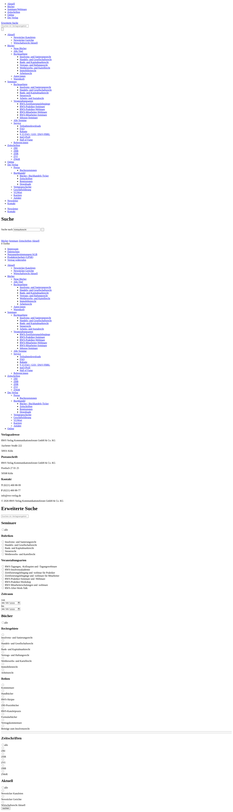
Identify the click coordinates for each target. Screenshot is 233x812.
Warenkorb (19, 79)
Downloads (25, 184)
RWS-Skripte (7, 700)
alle (6, 529)
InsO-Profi (25, 137)
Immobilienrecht (28, 70)
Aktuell (11, 3)
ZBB (16, 151)
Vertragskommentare (11, 723)
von (3, 600)
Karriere (18, 195)
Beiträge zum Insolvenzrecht (15, 729)
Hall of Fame (26, 139)
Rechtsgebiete (20, 54)
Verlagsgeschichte (22, 187)
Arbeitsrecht (26, 73)
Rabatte (23, 131)
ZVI (16, 156)
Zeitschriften (13, 12)
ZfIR (16, 153)
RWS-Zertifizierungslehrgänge (35, 103)
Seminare (12, 81)
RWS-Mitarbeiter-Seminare (33, 115)
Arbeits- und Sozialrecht (32, 98)
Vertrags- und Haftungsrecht (34, 65)
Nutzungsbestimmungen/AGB (22, 254)
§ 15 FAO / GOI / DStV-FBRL (35, 134)
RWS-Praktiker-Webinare (32, 109)
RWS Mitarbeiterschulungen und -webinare (25, 585)
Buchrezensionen (28, 170)
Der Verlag (12, 17)
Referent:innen (21, 142)
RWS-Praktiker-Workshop (16, 582)
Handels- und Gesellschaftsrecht (36, 59)
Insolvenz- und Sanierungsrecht (35, 56)
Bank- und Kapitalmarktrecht (34, 62)
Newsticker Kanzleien (24, 37)
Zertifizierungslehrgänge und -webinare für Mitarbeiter (30, 575)
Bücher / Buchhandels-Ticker (34, 175)
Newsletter (12, 200)
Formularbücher (9, 717)
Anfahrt (17, 198)
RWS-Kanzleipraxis (11, 712)
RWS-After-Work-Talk (15, 588)
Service (17, 123)
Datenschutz (13, 251)
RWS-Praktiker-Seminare (32, 106)
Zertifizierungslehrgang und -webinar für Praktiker (28, 572)
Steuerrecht (25, 95)
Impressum (12, 249)
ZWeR (17, 159)
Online (10, 15)
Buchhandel (19, 173)
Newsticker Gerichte (24, 40)
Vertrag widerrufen (16, 260)
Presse (17, 167)
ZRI (16, 148)
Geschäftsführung (22, 189)
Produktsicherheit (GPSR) (20, 257)
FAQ (22, 128)
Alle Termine (20, 120)
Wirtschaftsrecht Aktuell (26, 43)
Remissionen (26, 181)
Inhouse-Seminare (29, 117)
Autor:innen (19, 76)
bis (2, 606)
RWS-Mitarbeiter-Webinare (33, 112)
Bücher (10, 6)
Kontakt (11, 203)
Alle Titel (18, 51)
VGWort (18, 192)
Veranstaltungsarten (23, 101)
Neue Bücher (20, 48)
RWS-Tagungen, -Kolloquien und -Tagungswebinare (29, 566)
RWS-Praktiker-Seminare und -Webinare (23, 579)
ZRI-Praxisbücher (10, 706)
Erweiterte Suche (9, 23)
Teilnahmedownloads (30, 126)
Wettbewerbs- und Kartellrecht (35, 67)
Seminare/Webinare (17, 9)
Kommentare (7, 688)
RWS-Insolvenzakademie (16, 569)
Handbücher (7, 694)
